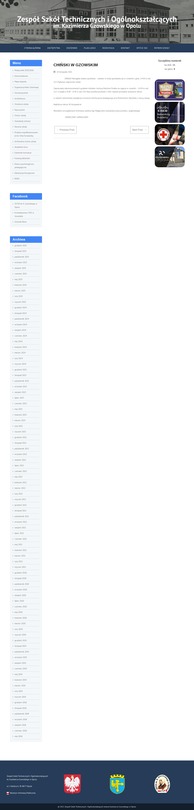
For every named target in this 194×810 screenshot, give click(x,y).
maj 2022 (18, 476)
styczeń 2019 (20, 697)
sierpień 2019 (20, 663)
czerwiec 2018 (21, 730)
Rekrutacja (108, 48)
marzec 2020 (20, 623)
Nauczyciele (20, 110)
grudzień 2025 (21, 245)
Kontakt (125, 48)
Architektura (20, 98)
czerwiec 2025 (21, 273)
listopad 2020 (20, 578)
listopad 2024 (20, 313)
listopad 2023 (20, 375)
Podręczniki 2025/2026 (24, 70)
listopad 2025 (20, 251)
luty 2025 (19, 296)
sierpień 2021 (20, 527)
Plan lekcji (90, 48)
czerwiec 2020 (21, 606)
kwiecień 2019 (21, 680)
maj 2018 (18, 736)
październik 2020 (22, 584)
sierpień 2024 (20, 330)
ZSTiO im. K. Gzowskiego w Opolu (26, 205)
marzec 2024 (20, 352)
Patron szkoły (162, 48)
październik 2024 (22, 319)
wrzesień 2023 (21, 386)
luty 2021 (19, 561)
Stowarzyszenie (21, 93)
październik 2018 (22, 713)
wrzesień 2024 (21, 324)
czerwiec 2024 (21, 336)
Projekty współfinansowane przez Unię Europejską (26, 134)
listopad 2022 (20, 443)
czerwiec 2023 (21, 403)
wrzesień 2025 (21, 262)
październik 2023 (22, 381)
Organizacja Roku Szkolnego (27, 87)
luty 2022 (19, 493)
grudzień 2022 (21, 437)
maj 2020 (18, 612)
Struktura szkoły (21, 104)
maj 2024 (18, 341)
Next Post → (139, 129)
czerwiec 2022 (21, 471)
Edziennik (72, 48)
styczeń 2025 (20, 302)
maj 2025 (18, 279)
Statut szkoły (20, 115)
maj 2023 (18, 409)
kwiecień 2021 (21, 550)
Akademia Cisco (21, 147)
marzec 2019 (20, 685)
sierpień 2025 (20, 268)
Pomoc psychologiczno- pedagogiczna (24, 166)
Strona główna (32, 48)
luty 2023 (19, 426)
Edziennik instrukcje (23, 152)
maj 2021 (18, 544)
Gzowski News (21, 221)
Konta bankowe (21, 76)
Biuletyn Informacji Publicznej (21, 793)
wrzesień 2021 (21, 522)
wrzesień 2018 (21, 719)
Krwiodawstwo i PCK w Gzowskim (24, 214)
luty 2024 (19, 358)
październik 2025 (22, 257)
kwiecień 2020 (21, 618)
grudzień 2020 (21, 572)
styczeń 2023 (20, 431)
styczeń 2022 (20, 499)
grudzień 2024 (21, 307)
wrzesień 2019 (21, 657)
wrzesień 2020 (21, 589)
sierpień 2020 (20, 595)
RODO (17, 178)
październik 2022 (22, 448)
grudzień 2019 (21, 640)
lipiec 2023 (19, 398)
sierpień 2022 (20, 460)
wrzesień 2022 (21, 454)
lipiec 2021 (19, 533)
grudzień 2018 (21, 702)
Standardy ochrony (22, 121)
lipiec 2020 (19, 601)
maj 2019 (18, 674)
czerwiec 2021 (21, 539)
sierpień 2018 (20, 725)
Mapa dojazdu (21, 81)
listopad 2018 (20, 708)
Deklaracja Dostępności (25, 173)
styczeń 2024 (20, 364)
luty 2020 (19, 629)
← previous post (65, 129)
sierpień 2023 (20, 392)
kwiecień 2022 (21, 482)
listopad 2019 (20, 646)
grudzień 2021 (21, 505)
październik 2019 (22, 651)
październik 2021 (22, 516)
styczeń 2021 (20, 567)
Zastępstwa (53, 48)
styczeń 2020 (20, 634)
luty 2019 (19, 691)
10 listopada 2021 (63, 72)
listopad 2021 (20, 510)
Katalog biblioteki (22, 158)
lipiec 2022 (19, 465)
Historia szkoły (21, 126)
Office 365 (141, 48)
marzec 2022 (20, 488)
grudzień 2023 (21, 369)
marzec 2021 (20, 555)
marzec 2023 (20, 420)
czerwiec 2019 (21, 668)
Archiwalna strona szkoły (25, 141)
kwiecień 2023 (21, 414)
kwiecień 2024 (21, 347)
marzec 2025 (20, 290)
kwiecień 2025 (21, 285)
